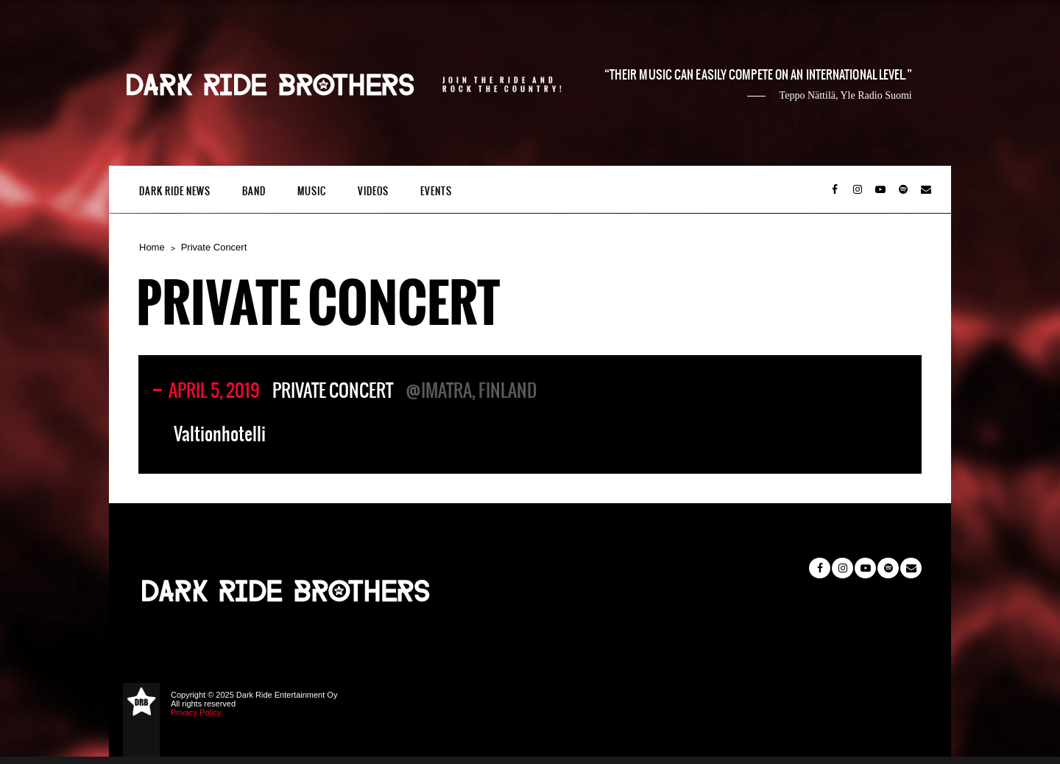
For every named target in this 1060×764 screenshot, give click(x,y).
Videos (373, 191)
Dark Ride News (175, 191)
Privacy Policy (196, 712)
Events (436, 191)
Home (152, 247)
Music (311, 191)
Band (254, 191)
